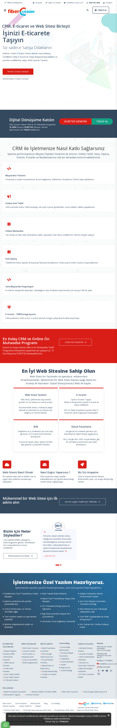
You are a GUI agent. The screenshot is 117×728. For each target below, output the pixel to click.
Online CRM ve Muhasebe (18, 94)
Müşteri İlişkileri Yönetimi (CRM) (44, 692)
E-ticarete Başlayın (45, 94)
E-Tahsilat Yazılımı (11, 680)
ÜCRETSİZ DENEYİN (75, 121)
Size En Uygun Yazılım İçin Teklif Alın (82, 501)
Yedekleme (64, 659)
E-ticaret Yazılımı (29, 651)
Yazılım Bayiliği (66, 670)
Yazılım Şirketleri (66, 661)
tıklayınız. (64, 721)
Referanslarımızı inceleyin (20, 556)
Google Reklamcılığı (49, 671)
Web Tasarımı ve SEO (70, 94)
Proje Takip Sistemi (11, 677)
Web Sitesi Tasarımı (31, 648)
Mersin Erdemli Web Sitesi (87, 710)
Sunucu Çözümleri (30, 660)
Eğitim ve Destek (53, 3)
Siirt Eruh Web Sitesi (12, 710)
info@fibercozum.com (73, 3)
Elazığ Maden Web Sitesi (64, 710)
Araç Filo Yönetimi (86, 654)
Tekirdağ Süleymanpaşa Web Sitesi (37, 710)
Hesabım (107, 3)
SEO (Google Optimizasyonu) (95, 692)
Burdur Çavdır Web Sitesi (89, 707)
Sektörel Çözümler (86, 644)
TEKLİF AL (102, 121)
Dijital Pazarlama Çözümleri (15, 692)
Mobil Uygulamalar (30, 662)
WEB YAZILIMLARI (28, 644)
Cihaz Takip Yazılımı (12, 674)
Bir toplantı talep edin (12, 476)
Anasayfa (37, 3)
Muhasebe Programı (12, 694)
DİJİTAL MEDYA (46, 644)
